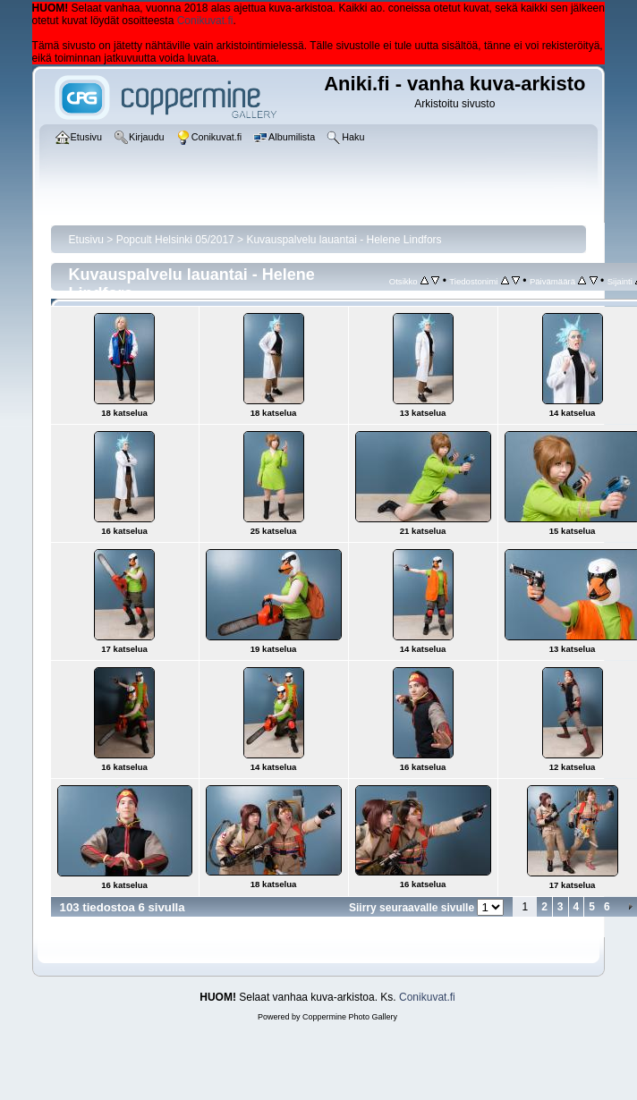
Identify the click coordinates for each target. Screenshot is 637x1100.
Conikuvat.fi (205, 20)
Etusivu (86, 239)
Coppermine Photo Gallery (349, 1016)
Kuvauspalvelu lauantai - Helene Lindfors (343, 239)
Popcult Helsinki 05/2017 (175, 239)
